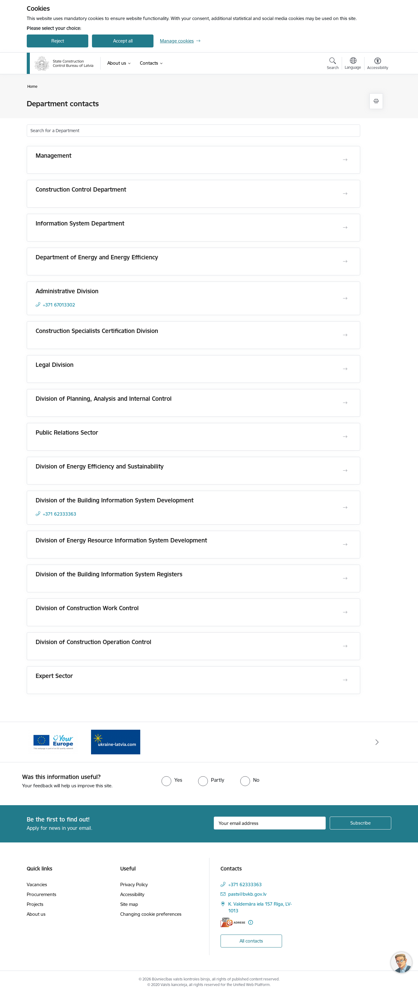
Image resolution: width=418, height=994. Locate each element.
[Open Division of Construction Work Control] (345, 612)
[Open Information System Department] (345, 227)
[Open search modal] (333, 64)
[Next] (377, 742)
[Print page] (376, 101)
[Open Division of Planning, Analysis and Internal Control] (345, 403)
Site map (129, 904)
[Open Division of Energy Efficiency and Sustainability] (345, 470)
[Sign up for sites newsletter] (360, 823)
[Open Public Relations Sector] (345, 436)
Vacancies (37, 884)
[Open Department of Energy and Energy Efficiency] (345, 261)
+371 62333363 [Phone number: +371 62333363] (59, 514)
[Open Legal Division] (345, 369)
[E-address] (233, 922)
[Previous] (41, 742)
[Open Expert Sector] (345, 680)
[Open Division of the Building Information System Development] (345, 507)
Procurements (41, 894)
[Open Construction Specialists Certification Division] (345, 335)
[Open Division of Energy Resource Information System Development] (345, 544)
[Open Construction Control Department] (345, 193)
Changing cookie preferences (150, 914)
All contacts (251, 941)
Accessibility (132, 894)
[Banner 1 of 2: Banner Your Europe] (115, 741)
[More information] (250, 922)
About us (36, 914)
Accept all (123, 41)
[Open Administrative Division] (345, 298)
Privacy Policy (134, 884)
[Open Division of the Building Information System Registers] (345, 578)
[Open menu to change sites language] (353, 64)
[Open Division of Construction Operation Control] (345, 646)
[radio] (171, 780)
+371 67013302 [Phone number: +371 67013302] (59, 305)
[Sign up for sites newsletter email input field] (270, 823)
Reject (57, 41)
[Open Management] (345, 160)
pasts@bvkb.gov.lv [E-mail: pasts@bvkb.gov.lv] (247, 894)
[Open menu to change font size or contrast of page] (377, 64)
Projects (35, 904)
